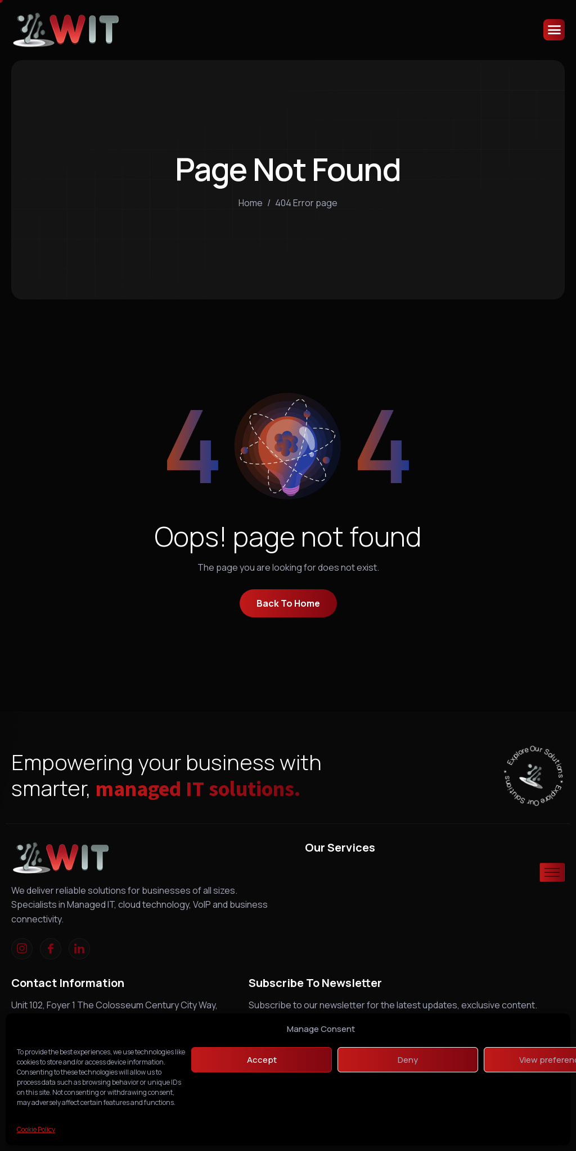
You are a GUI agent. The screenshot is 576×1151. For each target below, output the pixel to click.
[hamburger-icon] (554, 29)
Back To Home (288, 603)
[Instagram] (22, 948)
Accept (262, 1060)
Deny (408, 1060)
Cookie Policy (36, 1129)
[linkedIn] (79, 948)
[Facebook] (50, 948)
